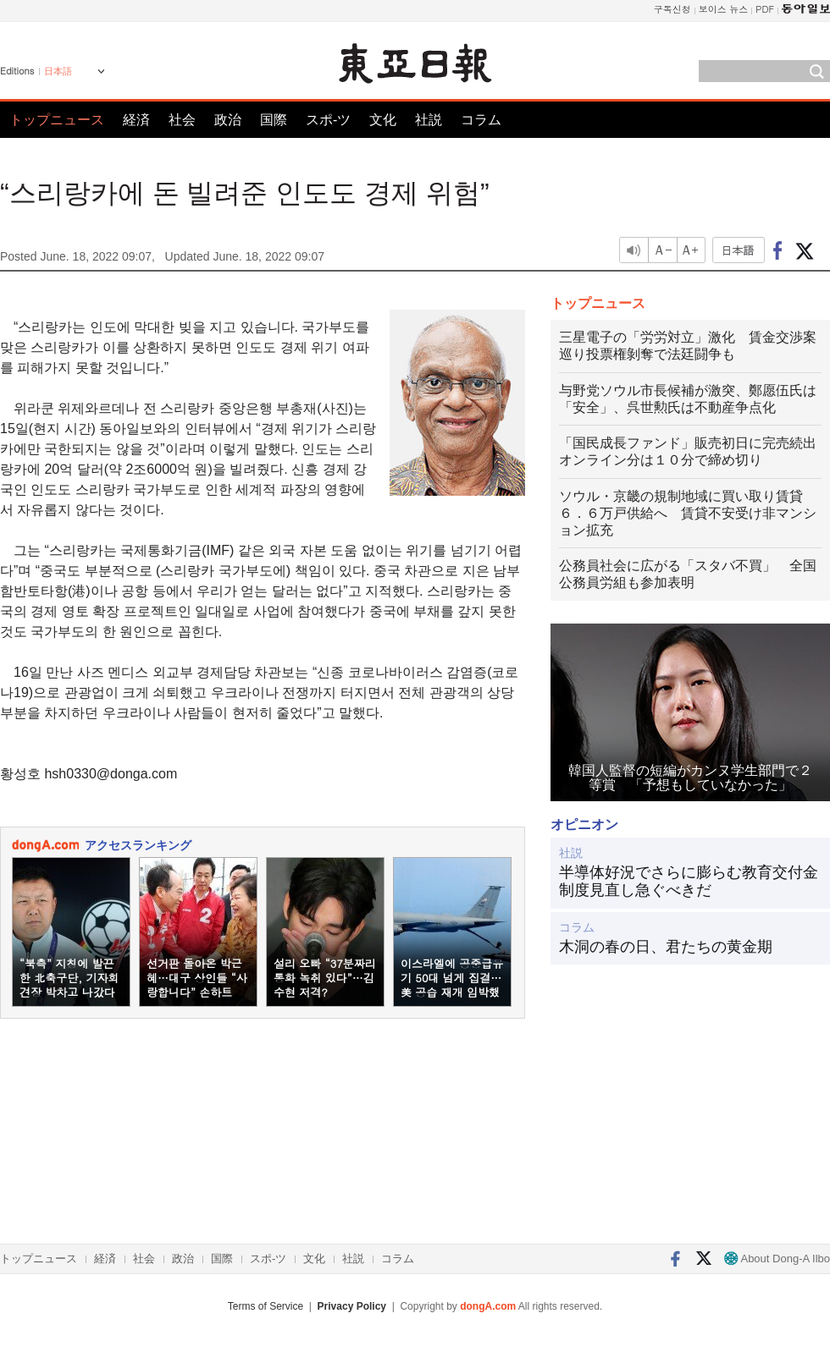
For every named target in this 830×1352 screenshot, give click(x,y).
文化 (382, 120)
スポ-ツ (328, 120)
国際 (273, 120)
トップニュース (56, 120)
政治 (227, 120)
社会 (182, 120)
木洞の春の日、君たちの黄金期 (665, 946)
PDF (764, 9)
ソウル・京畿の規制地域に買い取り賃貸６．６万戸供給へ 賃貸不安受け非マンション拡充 (687, 513)
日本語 (58, 71)
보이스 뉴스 (724, 9)
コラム (481, 120)
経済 (136, 120)
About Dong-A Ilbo (777, 1258)
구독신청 (672, 9)
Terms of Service (265, 1306)
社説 (428, 120)
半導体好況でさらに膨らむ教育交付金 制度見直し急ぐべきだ (690, 881)
